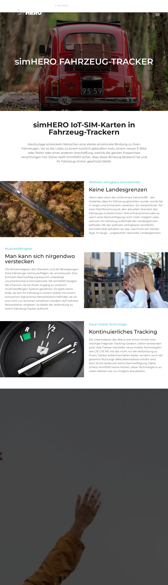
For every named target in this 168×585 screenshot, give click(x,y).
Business (62, 5)
